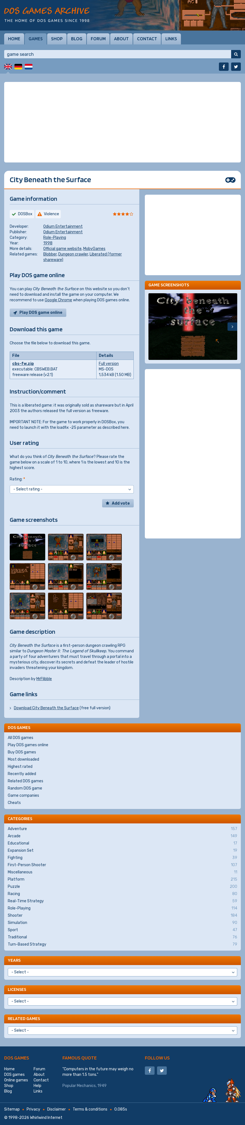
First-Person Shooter (122, 865)
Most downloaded (23, 759)
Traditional (122, 937)
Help (37, 1085)
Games (36, 38)
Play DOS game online (40, 312)
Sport (122, 930)
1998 (47, 243)
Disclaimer (56, 1109)
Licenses (17, 989)
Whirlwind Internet (46, 1117)
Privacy (33, 1109)
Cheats (14, 802)
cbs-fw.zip (23, 363)
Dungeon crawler (73, 254)
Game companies (23, 795)
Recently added (22, 773)
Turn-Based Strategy (122, 944)
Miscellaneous (122, 872)
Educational (122, 843)
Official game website (62, 248)
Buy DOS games (22, 752)
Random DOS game (25, 788)
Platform (122, 879)
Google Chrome (58, 300)
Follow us (157, 1058)
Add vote (121, 503)
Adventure (122, 829)
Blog (76, 38)
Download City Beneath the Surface (46, 708)
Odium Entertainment (63, 226)
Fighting (122, 858)
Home (14, 38)
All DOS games (20, 737)
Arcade (122, 836)
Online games (16, 1080)
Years (14, 960)
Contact (147, 38)
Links (171, 38)
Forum (98, 38)
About (121, 38)
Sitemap (12, 1109)
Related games (24, 1018)
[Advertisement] (122, 122)
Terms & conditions (90, 1109)
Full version (109, 363)
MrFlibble (44, 678)
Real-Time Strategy (122, 901)
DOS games (16, 1058)
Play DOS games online (28, 745)
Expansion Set (122, 850)
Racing (122, 894)
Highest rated (20, 766)
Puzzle (122, 887)
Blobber (50, 254)
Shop (57, 38)
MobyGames (94, 248)
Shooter (122, 915)
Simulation (122, 923)
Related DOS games (25, 781)
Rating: (17, 479)
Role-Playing (54, 237)
